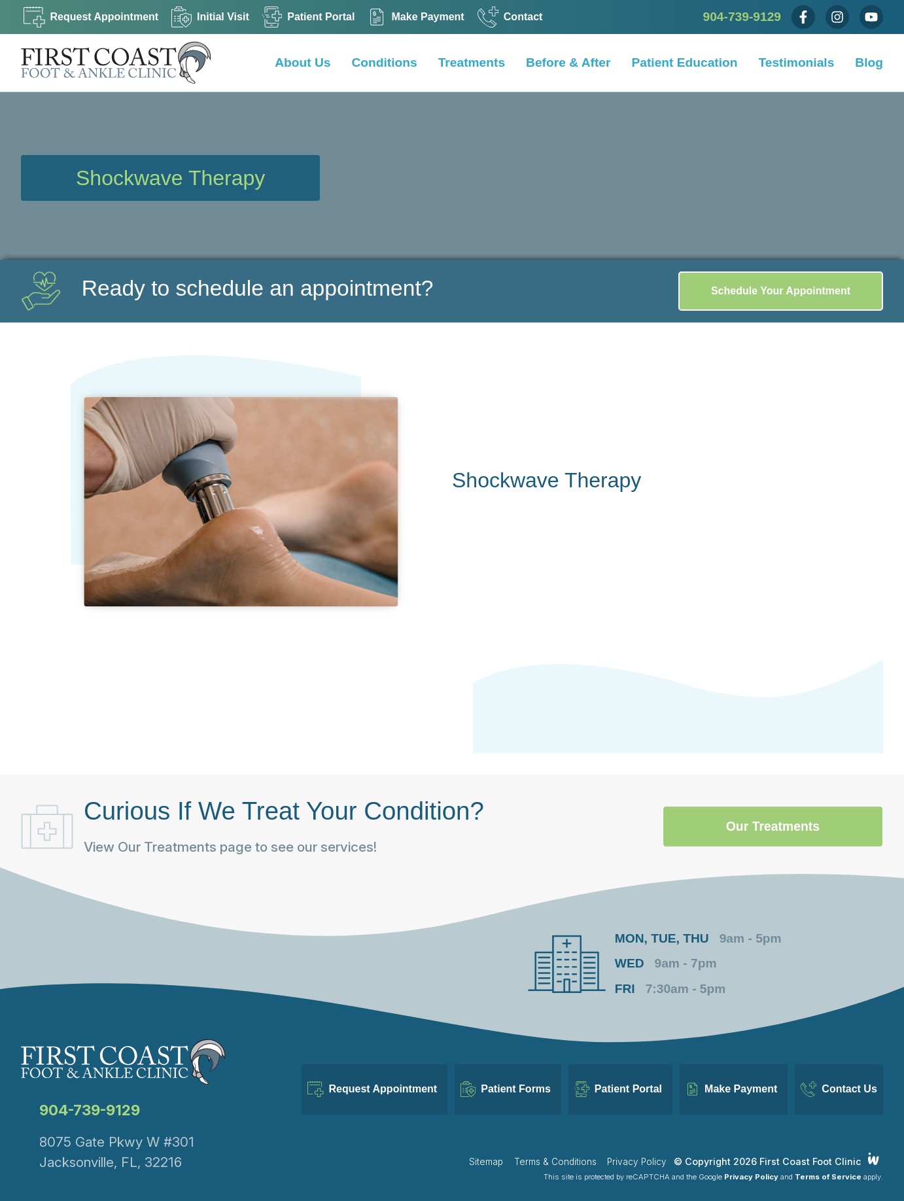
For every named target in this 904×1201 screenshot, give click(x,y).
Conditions (384, 62)
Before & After (568, 62)
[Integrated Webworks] (873, 1145)
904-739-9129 (89, 1096)
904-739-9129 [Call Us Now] (742, 17)
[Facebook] (803, 17)
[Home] (125, 63)
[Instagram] (837, 17)
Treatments (471, 62)
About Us (302, 62)
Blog (869, 62)
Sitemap (486, 1148)
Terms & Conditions (555, 1148)
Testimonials (796, 62)
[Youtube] (871, 17)
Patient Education (684, 62)
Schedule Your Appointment (780, 290)
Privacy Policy (637, 1148)
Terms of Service (828, 1163)
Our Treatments (762, 826)
